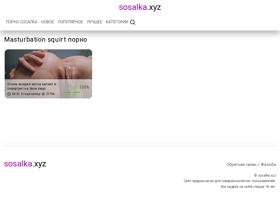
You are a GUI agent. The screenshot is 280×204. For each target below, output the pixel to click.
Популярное (70, 22)
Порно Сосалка (21, 22)
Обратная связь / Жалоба (251, 164)
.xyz (140, 7)
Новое (47, 22)
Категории (117, 22)
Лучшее (94, 22)
